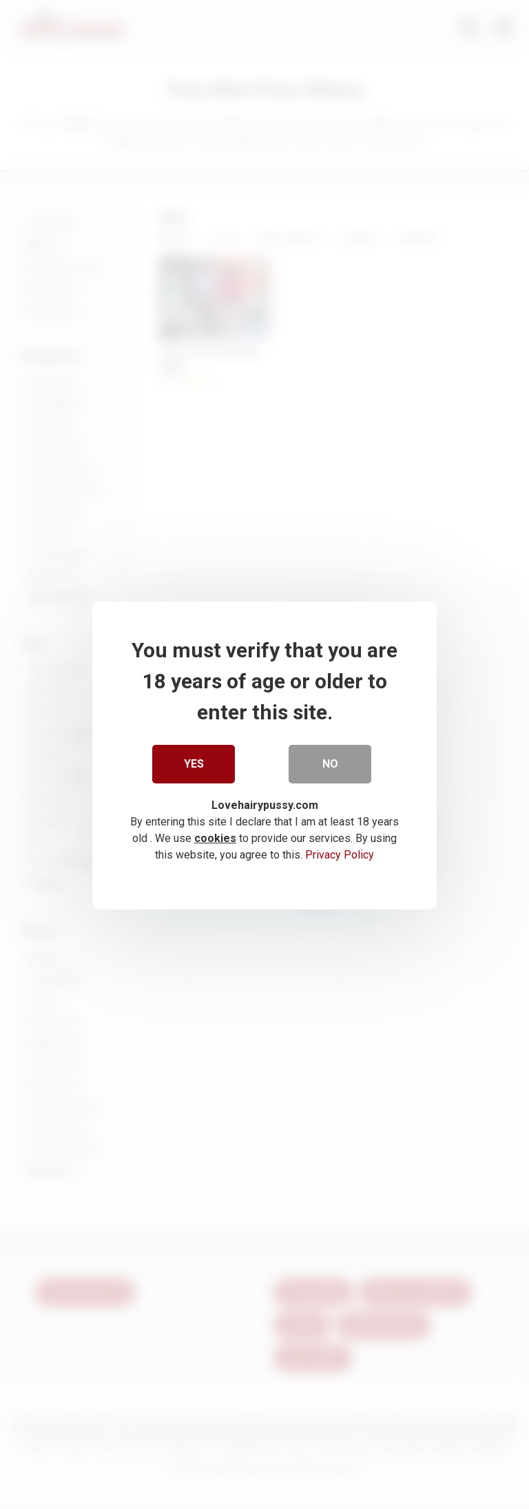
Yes (194, 763)
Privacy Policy (339, 853)
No (330, 763)
